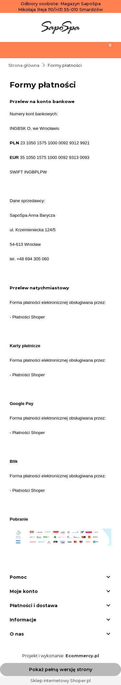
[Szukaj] (45, 49)
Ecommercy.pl (82, 655)
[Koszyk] (105, 49)
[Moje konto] (75, 49)
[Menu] (15, 49)
